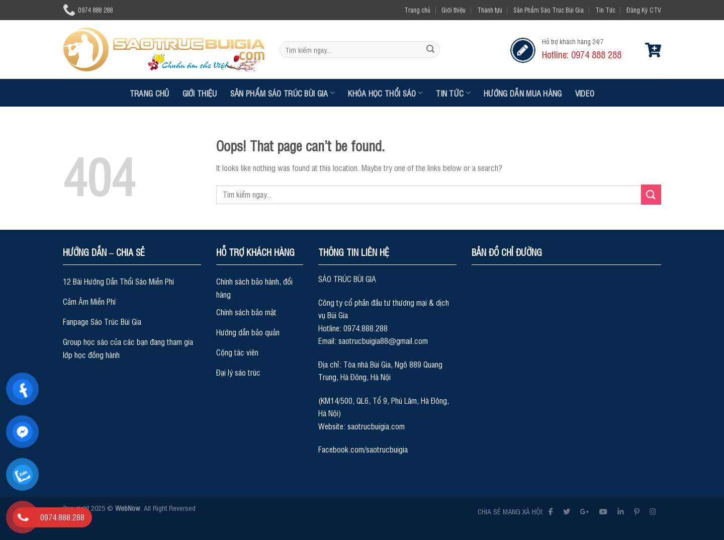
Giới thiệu (453, 10)
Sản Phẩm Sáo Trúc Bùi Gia (548, 10)
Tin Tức (605, 10)
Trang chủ (417, 10)
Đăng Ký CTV (643, 10)
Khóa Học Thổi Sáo (385, 93)
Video (585, 93)
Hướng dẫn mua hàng (523, 93)
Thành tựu (489, 10)
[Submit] (430, 49)
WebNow (127, 507)
